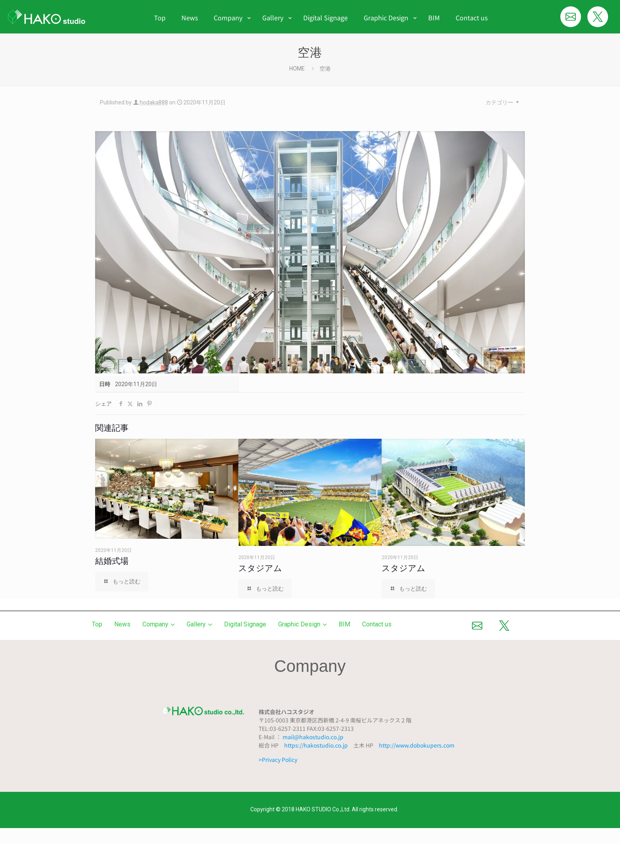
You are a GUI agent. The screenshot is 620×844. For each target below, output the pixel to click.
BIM (344, 624)
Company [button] (158, 624)
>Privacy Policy (278, 760)
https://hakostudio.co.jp (316, 745)
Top (97, 624)
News (122, 624)
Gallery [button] (199, 624)
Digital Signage (245, 624)
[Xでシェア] (597, 16)
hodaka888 (154, 102)
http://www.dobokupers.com (416, 745)
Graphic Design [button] (302, 624)
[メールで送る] (570, 16)
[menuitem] (230, 33)
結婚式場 (112, 561)
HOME (297, 68)
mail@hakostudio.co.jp (313, 737)
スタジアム (260, 568)
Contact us (377, 624)
